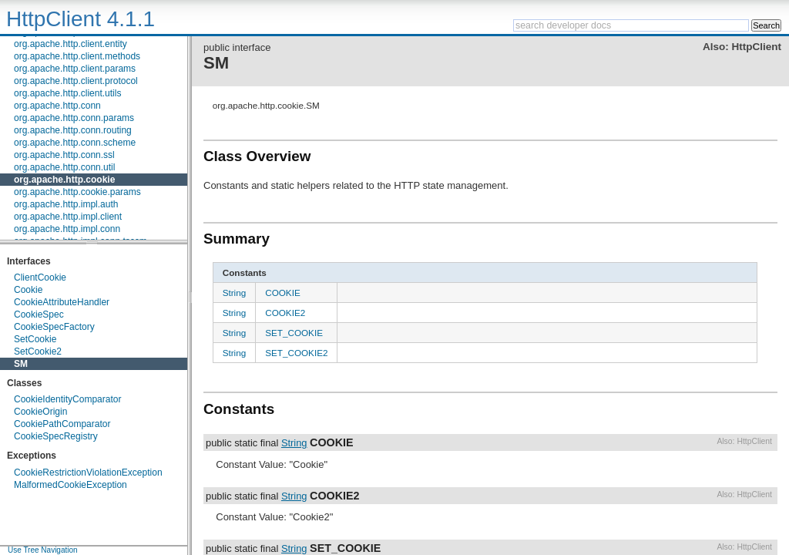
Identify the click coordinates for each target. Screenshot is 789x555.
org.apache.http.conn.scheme (75, 142)
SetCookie (35, 339)
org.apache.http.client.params (75, 68)
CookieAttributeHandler (61, 302)
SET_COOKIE (294, 333)
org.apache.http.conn (57, 105)
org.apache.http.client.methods (77, 56)
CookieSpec (39, 314)
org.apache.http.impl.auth (66, 204)
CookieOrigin (40, 411)
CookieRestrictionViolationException (88, 472)
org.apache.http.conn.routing (73, 130)
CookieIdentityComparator (67, 399)
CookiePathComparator (62, 424)
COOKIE (282, 293)
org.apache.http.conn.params (74, 118)
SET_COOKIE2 (296, 353)
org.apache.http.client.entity (70, 44)
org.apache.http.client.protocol (76, 81)
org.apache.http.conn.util (64, 167)
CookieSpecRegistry (56, 436)
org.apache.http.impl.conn (67, 229)
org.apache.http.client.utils (67, 93)
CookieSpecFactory (54, 326)
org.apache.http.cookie (64, 179)
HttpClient (756, 46)
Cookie (28, 289)
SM (21, 363)
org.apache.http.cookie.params (77, 192)
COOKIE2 (285, 313)
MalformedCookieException (70, 484)
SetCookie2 (38, 351)
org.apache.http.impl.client (68, 216)
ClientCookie (40, 277)
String (235, 293)
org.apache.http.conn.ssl (64, 155)
